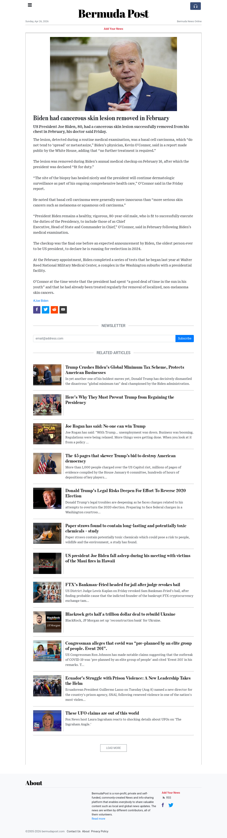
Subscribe (184, 338)
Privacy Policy (99, 831)
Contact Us (74, 831)
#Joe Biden (40, 301)
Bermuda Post (113, 13)
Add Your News (113, 29)
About (85, 831)
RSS (166, 797)
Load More (113, 747)
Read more (98, 818)
